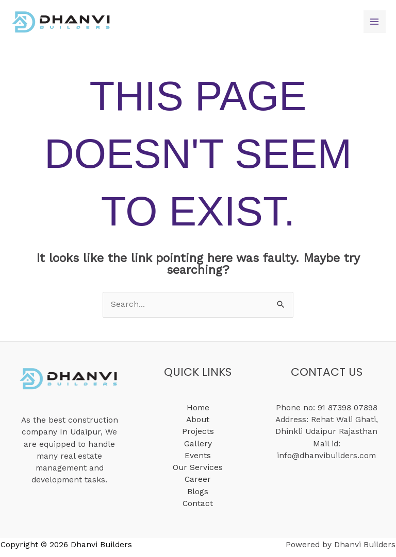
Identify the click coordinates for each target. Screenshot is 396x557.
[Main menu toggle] (375, 21)
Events (198, 455)
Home (198, 407)
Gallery (198, 443)
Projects (198, 431)
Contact (198, 503)
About (197, 419)
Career (198, 479)
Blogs (197, 491)
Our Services (198, 467)
